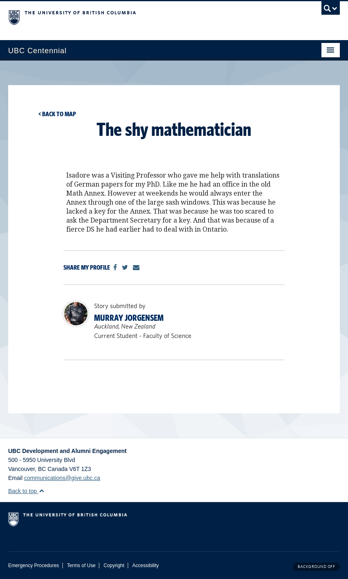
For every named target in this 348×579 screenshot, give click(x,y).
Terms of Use (81, 565)
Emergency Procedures (33, 565)
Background (316, 566)
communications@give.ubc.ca (62, 478)
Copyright (113, 565)
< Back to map (57, 114)
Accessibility (145, 565)
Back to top (26, 491)
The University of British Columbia (149, 16)
